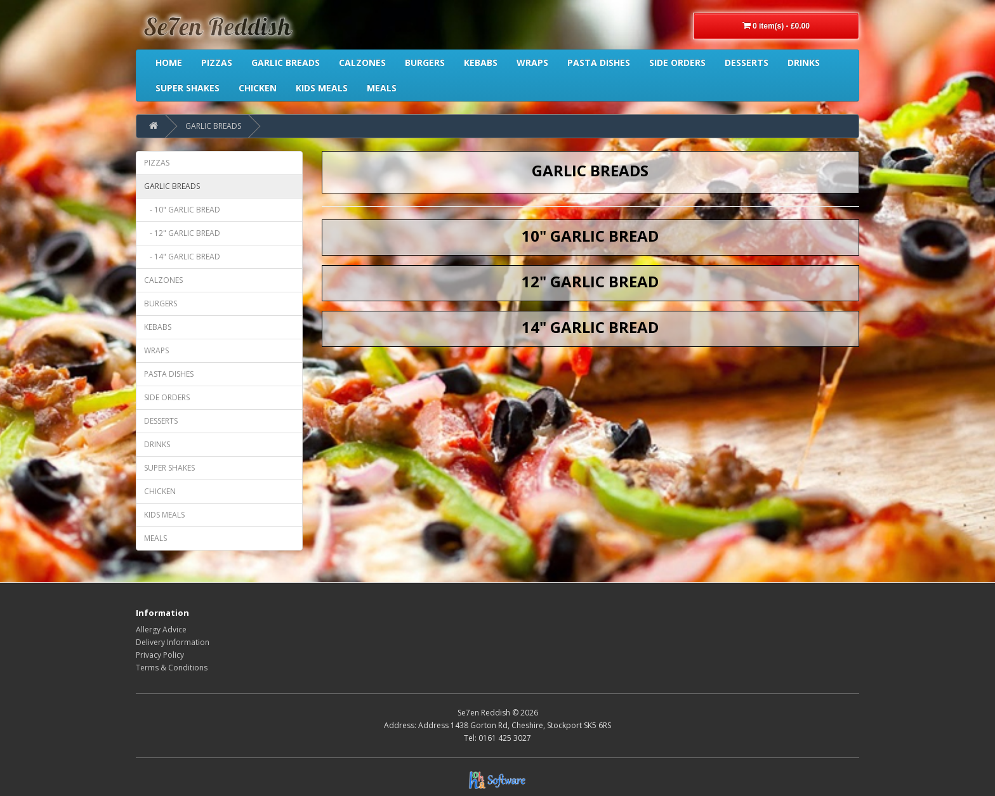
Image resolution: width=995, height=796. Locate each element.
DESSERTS (161, 420)
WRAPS (156, 350)
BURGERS (160, 303)
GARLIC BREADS (213, 126)
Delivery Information (172, 642)
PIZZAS (156, 162)
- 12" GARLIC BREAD (182, 233)
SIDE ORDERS (167, 397)
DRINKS (157, 444)
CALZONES (163, 280)
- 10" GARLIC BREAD (182, 209)
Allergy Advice (161, 629)
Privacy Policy (160, 654)
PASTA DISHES (169, 374)
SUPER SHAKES (169, 467)
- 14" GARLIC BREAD (182, 256)
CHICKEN (160, 491)
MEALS (155, 538)
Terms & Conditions (172, 667)
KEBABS (157, 327)
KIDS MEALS (164, 514)
